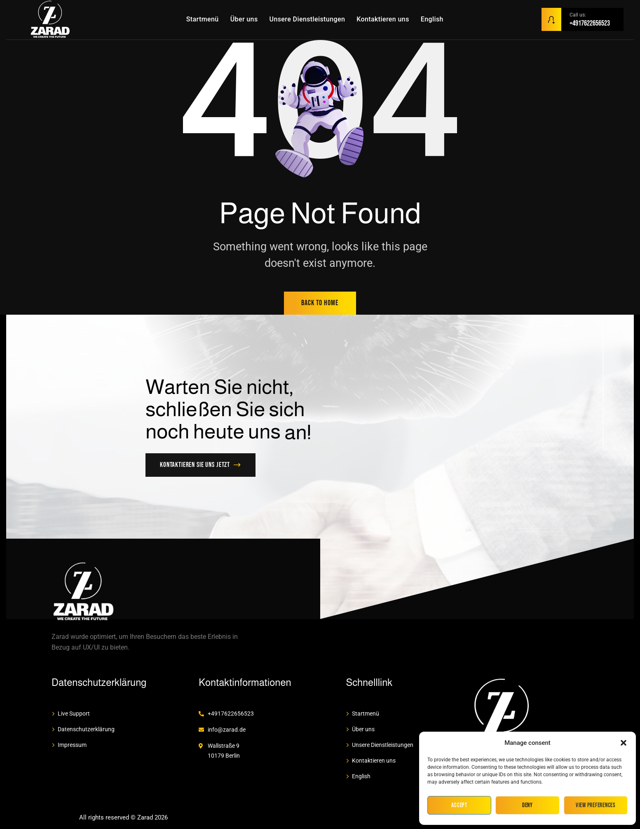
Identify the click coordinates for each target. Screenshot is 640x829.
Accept (459, 805)
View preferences (596, 805)
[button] (623, 743)
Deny (527, 805)
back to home (320, 303)
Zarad (145, 817)
